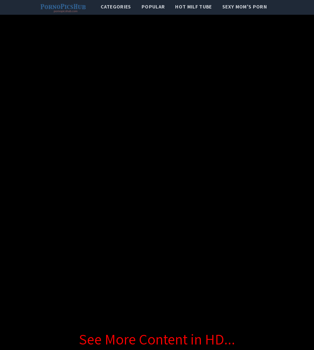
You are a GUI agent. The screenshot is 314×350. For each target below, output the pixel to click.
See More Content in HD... (157, 339)
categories (116, 6)
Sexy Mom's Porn (244, 6)
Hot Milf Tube (193, 6)
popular (153, 6)
